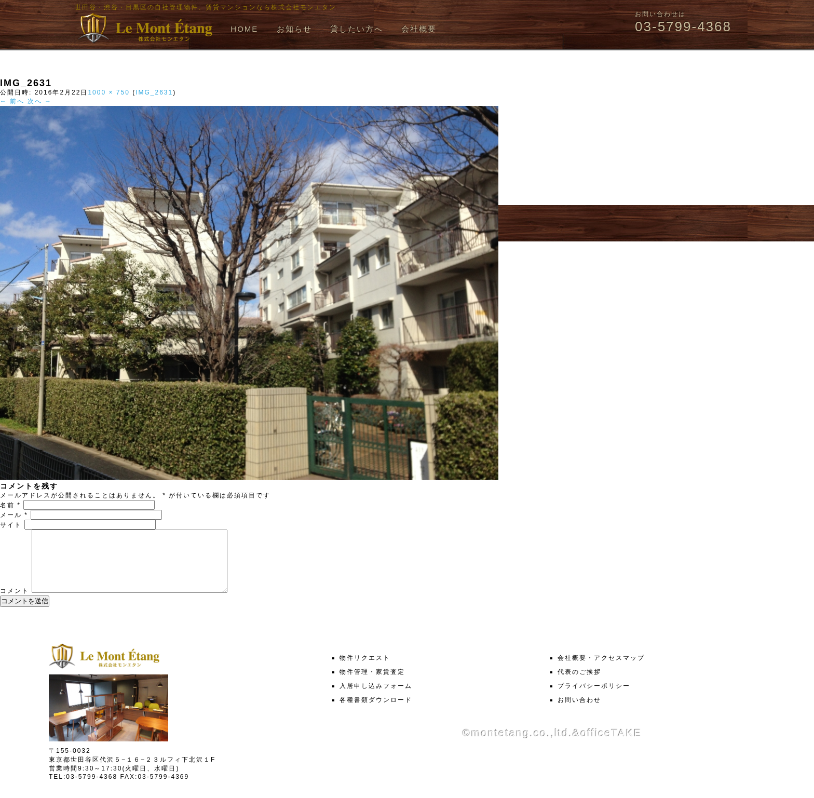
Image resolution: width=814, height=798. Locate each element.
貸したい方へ (356, 28)
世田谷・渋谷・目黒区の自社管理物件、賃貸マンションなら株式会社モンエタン (205, 7)
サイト (11, 525)
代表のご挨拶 (579, 684)
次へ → (40, 101)
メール (14, 515)
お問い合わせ (579, 712)
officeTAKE (611, 745)
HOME (244, 28)
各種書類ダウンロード (376, 712)
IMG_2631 (154, 92)
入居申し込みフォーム (376, 698)
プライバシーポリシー (594, 698)
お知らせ (294, 28)
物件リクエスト (365, 670)
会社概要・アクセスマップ (601, 670)
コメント (14, 603)
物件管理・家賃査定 (372, 684)
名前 (10, 505)
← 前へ (12, 101)
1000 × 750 (108, 92)
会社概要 (419, 28)
